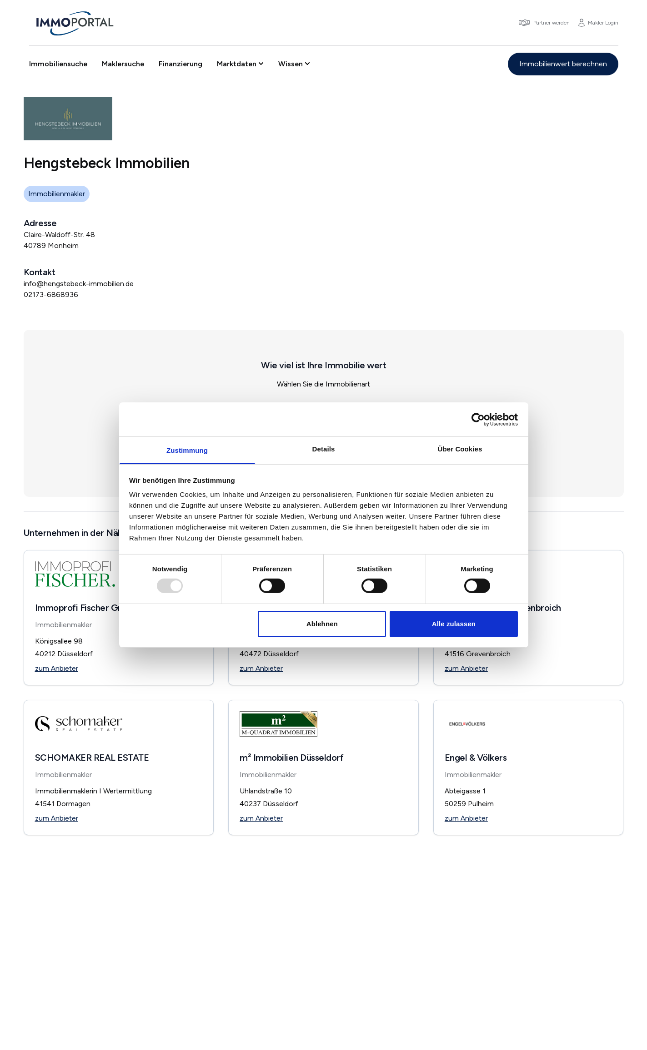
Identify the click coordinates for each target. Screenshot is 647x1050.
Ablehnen (322, 624)
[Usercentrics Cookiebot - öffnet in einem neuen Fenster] (478, 419)
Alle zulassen (454, 624)
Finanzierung (180, 63)
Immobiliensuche (58, 63)
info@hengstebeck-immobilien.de (79, 283)
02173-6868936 (51, 294)
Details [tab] (323, 449)
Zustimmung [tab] (187, 450)
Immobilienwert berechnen (563, 63)
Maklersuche (123, 63)
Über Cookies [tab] (460, 449)
